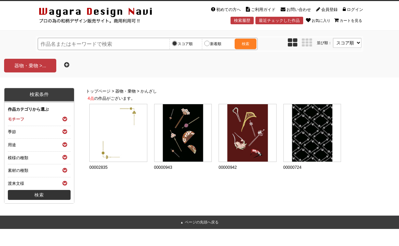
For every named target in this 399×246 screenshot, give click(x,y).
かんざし (149, 91)
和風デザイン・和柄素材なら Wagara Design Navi (101, 16)
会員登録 (327, 9)
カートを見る (348, 20)
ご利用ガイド (261, 9)
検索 (245, 44)
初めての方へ (226, 9)
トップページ (98, 91)
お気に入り (318, 20)
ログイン (353, 9)
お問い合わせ (296, 9)
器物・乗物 (125, 91)
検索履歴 (242, 20)
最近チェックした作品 (279, 20)
